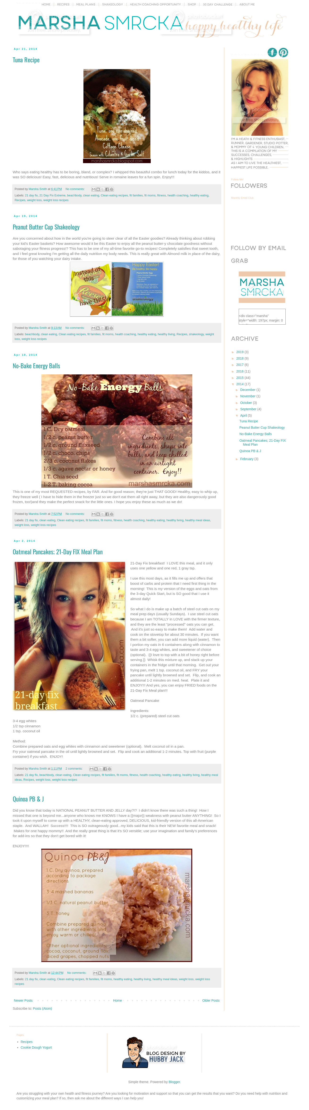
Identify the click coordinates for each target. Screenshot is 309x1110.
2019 (240, 352)
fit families (136, 195)
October (246, 403)
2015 (240, 378)
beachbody (74, 195)
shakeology (196, 334)
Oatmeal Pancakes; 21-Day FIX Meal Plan (58, 551)
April (244, 415)
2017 (240, 365)
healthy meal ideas (197, 520)
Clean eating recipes (114, 195)
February (247, 459)
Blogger (174, 1082)
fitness (161, 195)
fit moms (150, 195)
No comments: (76, 189)
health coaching (177, 195)
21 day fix (31, 195)
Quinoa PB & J (28, 798)
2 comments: (75, 768)
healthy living (166, 334)
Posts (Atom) (42, 1008)
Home (117, 1000)
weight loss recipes (55, 200)
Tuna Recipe (26, 59)
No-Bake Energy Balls (36, 365)
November (248, 396)
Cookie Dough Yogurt (36, 1047)
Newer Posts (23, 1000)
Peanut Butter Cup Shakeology (46, 226)
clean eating (91, 195)
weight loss (34, 200)
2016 (240, 371)
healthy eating (199, 195)
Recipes (20, 200)
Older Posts (211, 1000)
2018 (240, 358)
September (248, 409)
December (248, 390)
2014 (240, 384)
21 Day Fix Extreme (52, 195)
